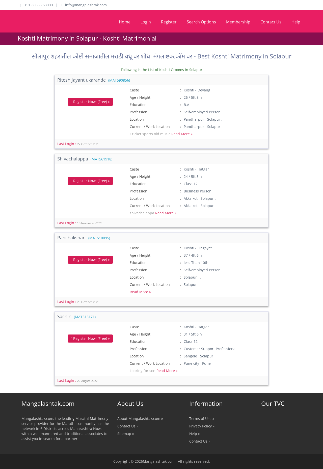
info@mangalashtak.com (84, 5)
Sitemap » (125, 433)
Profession (138, 112)
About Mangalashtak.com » (140, 418)
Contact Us (270, 22)
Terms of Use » (201, 418)
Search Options (201, 22)
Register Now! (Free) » (90, 101)
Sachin (76, 316)
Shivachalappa (84, 159)
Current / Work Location (150, 126)
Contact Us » (127, 426)
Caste (134, 90)
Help (295, 22)
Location (137, 119)
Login (146, 22)
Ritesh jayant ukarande (93, 80)
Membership (238, 22)
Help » (194, 433)
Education (138, 104)
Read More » (182, 133)
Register (169, 22)
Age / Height (140, 97)
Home (124, 22)
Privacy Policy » (201, 426)
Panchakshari (83, 237)
